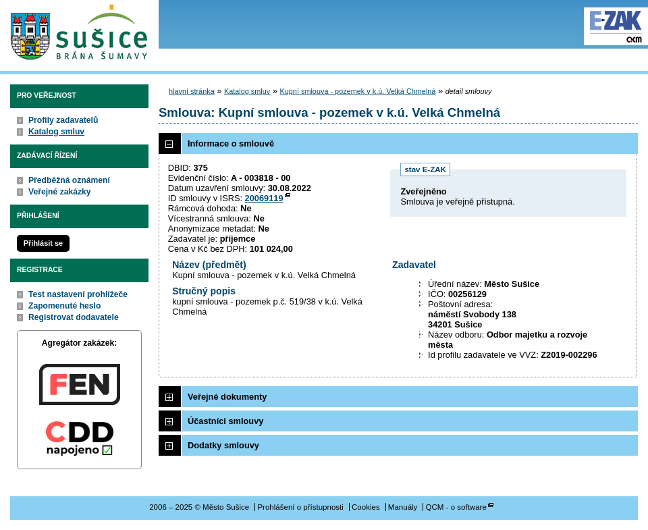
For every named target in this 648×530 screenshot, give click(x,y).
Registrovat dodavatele (73, 317)
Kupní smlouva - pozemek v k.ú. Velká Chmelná (358, 91)
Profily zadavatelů (63, 120)
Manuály (403, 507)
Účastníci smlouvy (225, 421)
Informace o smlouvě (231, 143)
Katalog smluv (56, 131)
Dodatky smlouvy (223, 445)
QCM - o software (456, 507)
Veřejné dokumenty (227, 397)
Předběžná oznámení (69, 180)
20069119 (264, 198)
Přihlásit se (43, 243)
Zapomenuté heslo (64, 306)
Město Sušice (79, 32)
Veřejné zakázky (59, 191)
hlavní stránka (192, 91)
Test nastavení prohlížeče (78, 294)
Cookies (366, 507)
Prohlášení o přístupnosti (300, 507)
